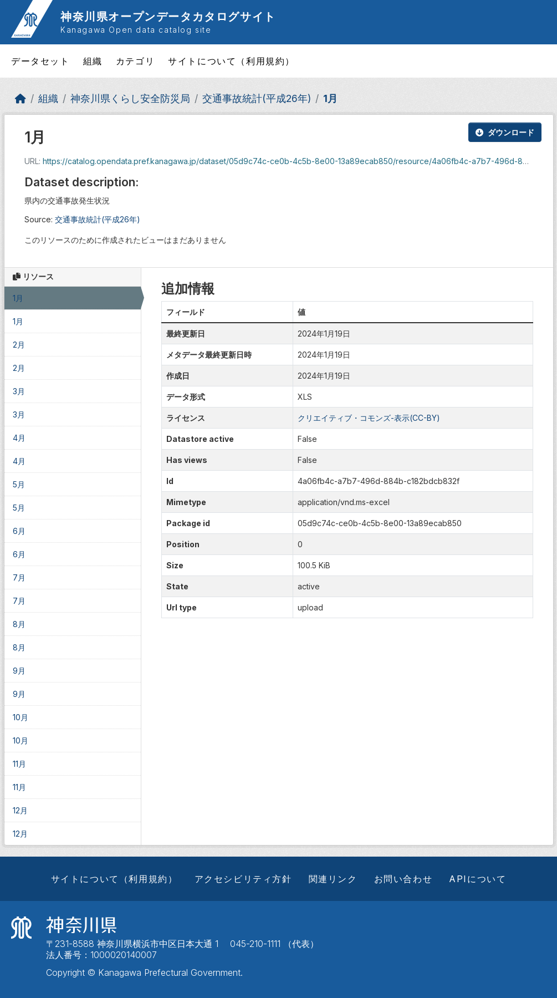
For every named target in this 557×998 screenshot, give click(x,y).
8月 (19, 624)
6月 (19, 531)
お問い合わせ (403, 878)
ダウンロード (505, 132)
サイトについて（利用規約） (231, 61)
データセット (40, 61)
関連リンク (333, 878)
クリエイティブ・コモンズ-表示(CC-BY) (369, 417)
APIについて (477, 878)
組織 (93, 61)
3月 (19, 391)
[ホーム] (20, 98)
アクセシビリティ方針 (243, 878)
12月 (20, 810)
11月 (19, 763)
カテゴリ (135, 61)
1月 (330, 98)
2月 (19, 344)
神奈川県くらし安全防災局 (130, 98)
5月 (19, 484)
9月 (19, 670)
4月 (19, 437)
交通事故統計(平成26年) (256, 98)
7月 (19, 577)
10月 (20, 717)
